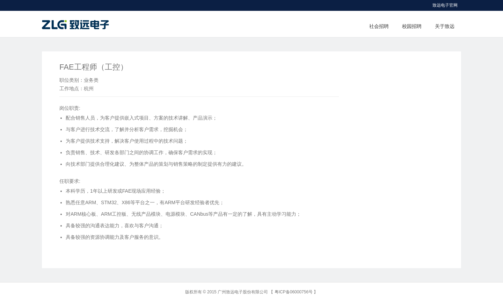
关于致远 (444, 26)
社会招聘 (379, 26)
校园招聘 (412, 26)
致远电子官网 (445, 5)
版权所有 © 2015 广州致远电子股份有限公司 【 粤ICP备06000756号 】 (251, 292)
